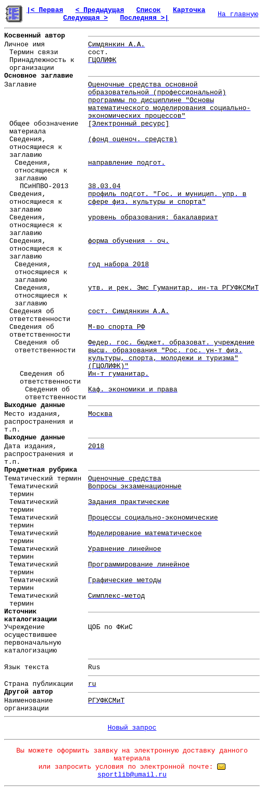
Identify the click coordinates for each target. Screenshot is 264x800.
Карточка (189, 10)
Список (148, 10)
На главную (238, 14)
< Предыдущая (100, 10)
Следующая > (85, 18)
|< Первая (45, 10)
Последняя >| (144, 18)
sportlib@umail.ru (132, 775)
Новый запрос (132, 728)
